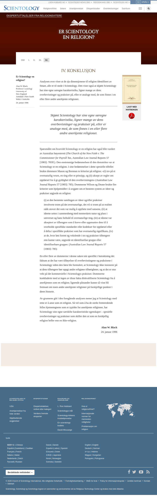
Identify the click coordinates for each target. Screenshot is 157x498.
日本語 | (53, 455)
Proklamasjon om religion (89, 427)
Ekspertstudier (93, 8)
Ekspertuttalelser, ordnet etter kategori (42, 407)
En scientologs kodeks (64, 424)
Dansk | (52, 445)
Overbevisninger (111, 8)
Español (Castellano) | (20, 448)
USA (12, 406)
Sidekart (10, 484)
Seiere (63, 8)
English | (92, 445)
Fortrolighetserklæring (74, 481)
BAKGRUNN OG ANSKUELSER (63, 399)
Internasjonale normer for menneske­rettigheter (88, 417)
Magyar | (93, 455)
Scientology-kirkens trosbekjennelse (66, 416)
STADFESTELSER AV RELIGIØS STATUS (17, 399)
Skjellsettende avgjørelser (16, 419)
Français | (14, 452)
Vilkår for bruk (91, 481)
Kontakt (147, 481)
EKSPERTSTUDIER (41, 398)
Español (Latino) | (57, 448)
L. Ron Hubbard (64, 406)
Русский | (14, 462)
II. (34, 60)
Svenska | (53, 462)
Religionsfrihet (50, 8)
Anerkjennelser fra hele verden (18, 412)
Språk (8, 438)
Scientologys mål (65, 411)
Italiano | (13, 455)
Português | (94, 458)
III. (40, 60)
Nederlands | (15, 458)
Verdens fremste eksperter (41, 415)
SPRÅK (141, 2)
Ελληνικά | (53, 452)
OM (23, 60)
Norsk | (53, 458)
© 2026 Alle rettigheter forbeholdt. (34, 481)
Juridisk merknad (134, 481)
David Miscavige (64, 430)
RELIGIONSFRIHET (89, 398)
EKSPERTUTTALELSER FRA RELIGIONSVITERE (34, 15)
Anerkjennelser (76, 8)
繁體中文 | (15, 445)
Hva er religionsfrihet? (88, 407)
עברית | (91, 452)
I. (29, 60)
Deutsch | (92, 448)
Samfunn (126, 8)
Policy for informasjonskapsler (112, 481)
